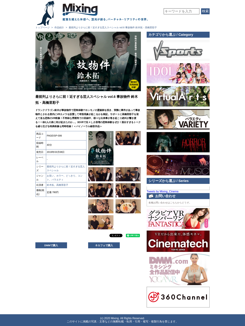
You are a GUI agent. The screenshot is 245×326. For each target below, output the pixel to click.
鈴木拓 (50, 185)
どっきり (70, 175)
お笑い (50, 175)
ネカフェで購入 (104, 245)
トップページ (42, 27)
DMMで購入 (51, 245)
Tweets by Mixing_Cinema (162, 191)
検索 (205, 11)
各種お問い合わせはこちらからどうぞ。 (170, 202)
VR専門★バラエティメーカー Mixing (92, 13)
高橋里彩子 (62, 185)
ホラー (59, 175)
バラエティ (57, 179)
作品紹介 (59, 27)
